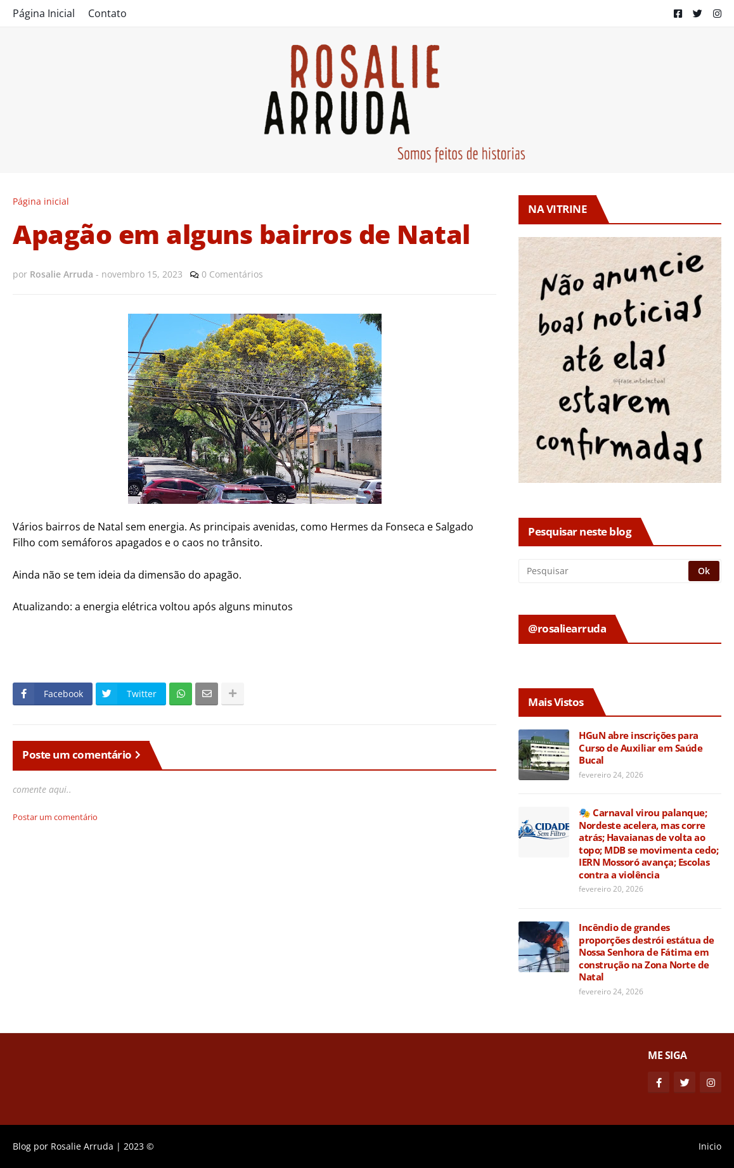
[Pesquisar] (604, 571)
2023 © (139, 1146)
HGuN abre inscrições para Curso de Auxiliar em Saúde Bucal (640, 747)
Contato (107, 13)
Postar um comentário (55, 817)
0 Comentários (232, 274)
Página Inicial (44, 13)
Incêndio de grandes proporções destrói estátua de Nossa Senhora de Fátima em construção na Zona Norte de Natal (646, 952)
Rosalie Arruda (82, 1146)
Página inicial (41, 201)
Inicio (710, 1146)
